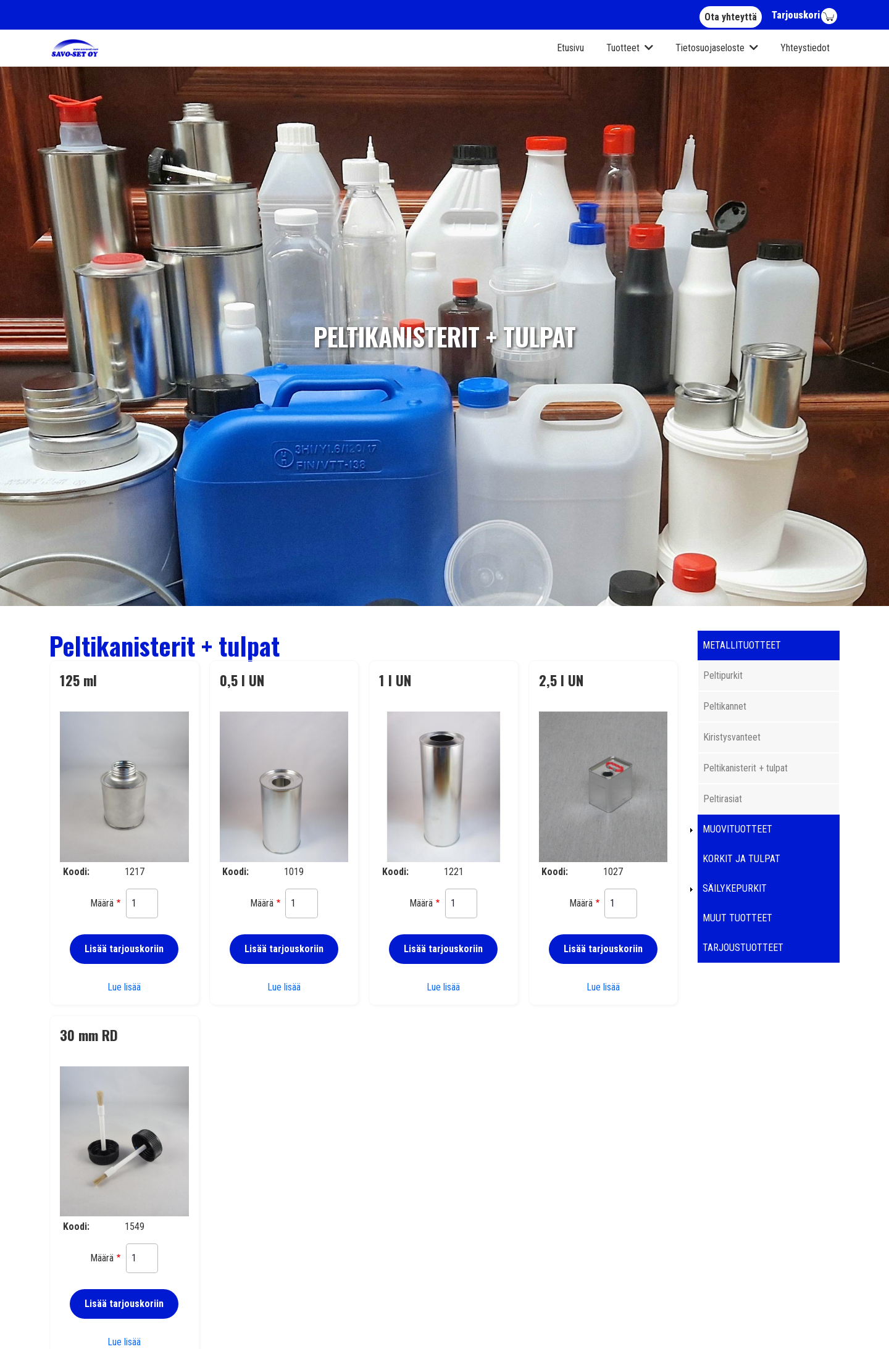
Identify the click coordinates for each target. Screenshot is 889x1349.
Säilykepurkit (735, 888)
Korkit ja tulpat (741, 859)
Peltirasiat (722, 799)
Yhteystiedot (805, 48)
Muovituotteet (737, 829)
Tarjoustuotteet (743, 947)
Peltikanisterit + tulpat (745, 768)
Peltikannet (724, 706)
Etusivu (570, 48)
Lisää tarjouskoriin (124, 949)
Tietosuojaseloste (710, 48)
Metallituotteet (742, 645)
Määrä (102, 903)
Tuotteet (623, 48)
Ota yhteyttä (730, 17)
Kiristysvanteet (732, 737)
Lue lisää (124, 987)
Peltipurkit (723, 675)
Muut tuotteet (737, 918)
